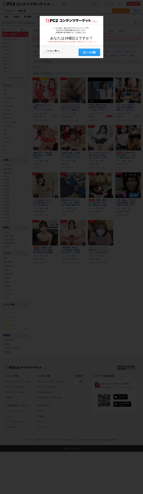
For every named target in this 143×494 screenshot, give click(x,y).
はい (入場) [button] (89, 52)
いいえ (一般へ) (52, 51)
